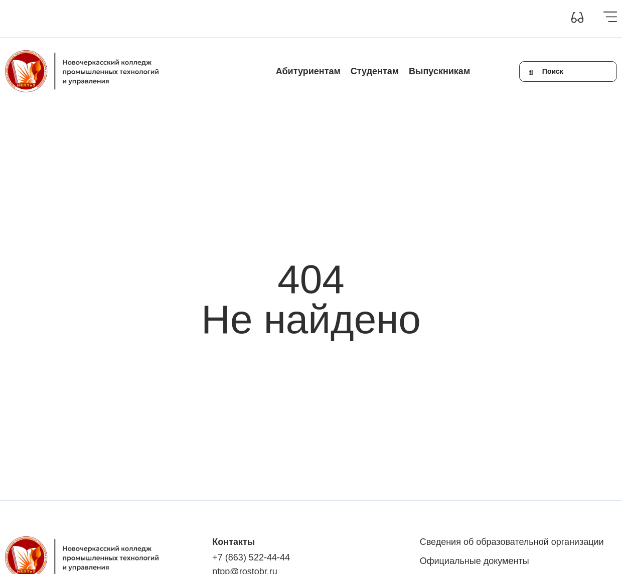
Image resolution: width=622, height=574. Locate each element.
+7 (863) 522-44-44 (251, 557)
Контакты (308, 19)
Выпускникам (439, 71)
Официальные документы (474, 561)
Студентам (375, 71)
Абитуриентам (308, 71)
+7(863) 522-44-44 (425, 19)
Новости (269, 19)
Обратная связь (359, 19)
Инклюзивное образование (202, 19)
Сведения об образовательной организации (76, 19)
